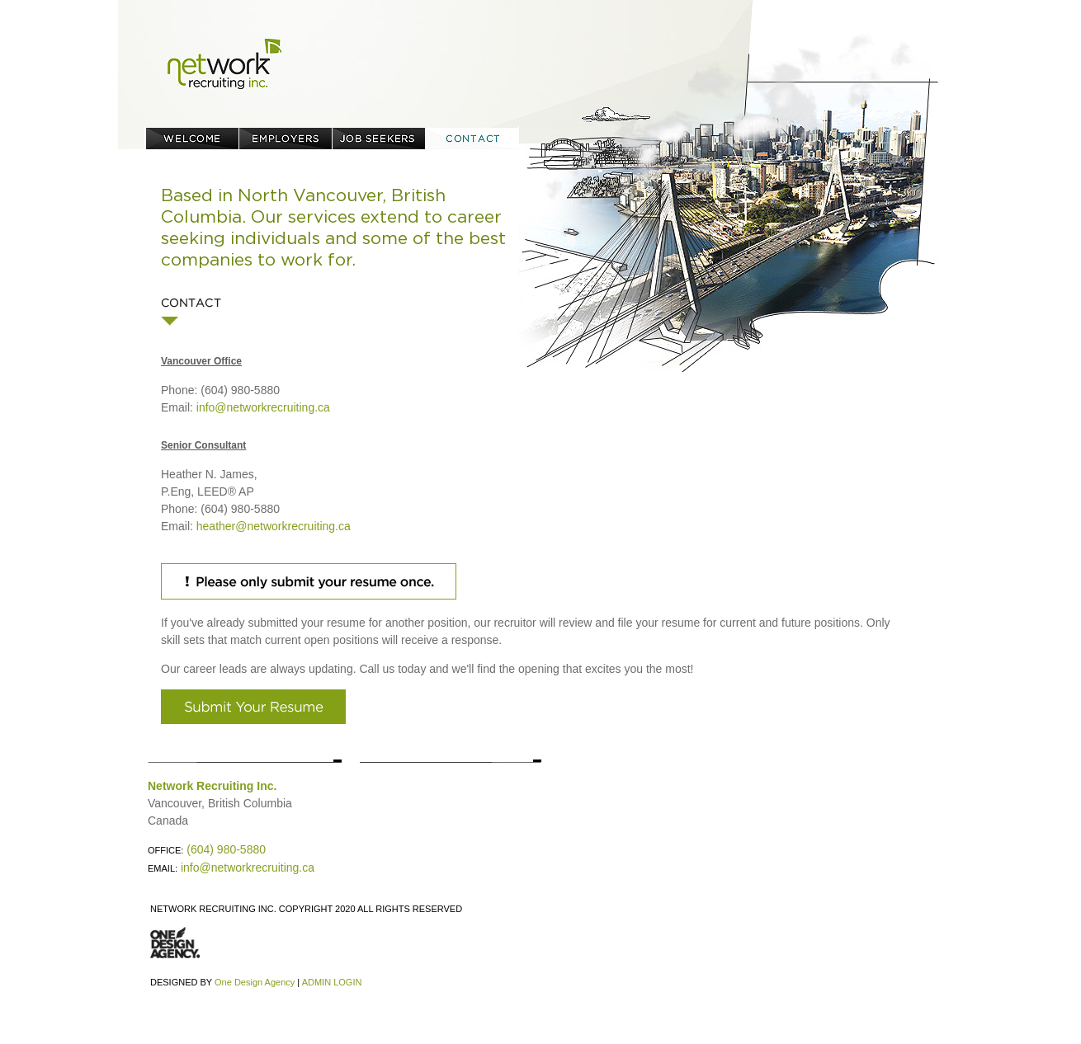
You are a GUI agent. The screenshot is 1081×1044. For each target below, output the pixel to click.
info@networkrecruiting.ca (263, 407)
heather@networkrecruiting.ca (273, 526)
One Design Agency (255, 982)
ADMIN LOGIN (332, 982)
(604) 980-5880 (226, 849)
